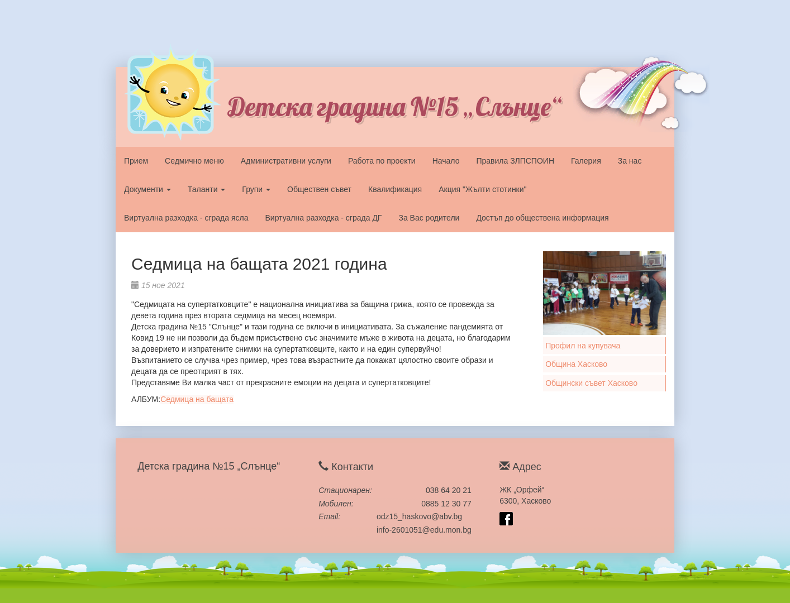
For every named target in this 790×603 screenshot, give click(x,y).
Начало (446, 160)
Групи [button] (256, 189)
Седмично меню (194, 160)
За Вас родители (428, 217)
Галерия (586, 160)
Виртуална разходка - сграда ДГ (323, 217)
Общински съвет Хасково (591, 383)
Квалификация (395, 189)
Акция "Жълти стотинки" (482, 189)
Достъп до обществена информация (542, 217)
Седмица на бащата (197, 399)
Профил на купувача (582, 345)
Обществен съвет (319, 189)
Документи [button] (147, 189)
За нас (630, 160)
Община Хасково (576, 364)
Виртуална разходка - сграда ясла (186, 217)
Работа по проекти (382, 160)
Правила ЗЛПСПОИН (515, 160)
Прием (136, 160)
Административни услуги (286, 160)
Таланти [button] (207, 189)
